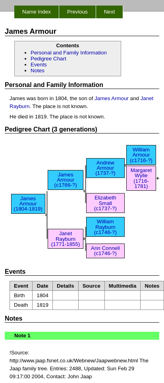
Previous (77, 12)
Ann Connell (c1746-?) (105, 250)
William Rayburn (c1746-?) (105, 227)
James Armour (112, 98)
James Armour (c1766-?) (65, 180)
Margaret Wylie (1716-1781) (141, 178)
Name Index (36, 12)
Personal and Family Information (69, 53)
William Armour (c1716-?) (141, 155)
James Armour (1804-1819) (28, 203)
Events (39, 65)
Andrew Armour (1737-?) (105, 168)
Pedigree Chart (48, 59)
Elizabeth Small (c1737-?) (105, 203)
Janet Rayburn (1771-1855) (65, 238)
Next (109, 12)
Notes (37, 71)
